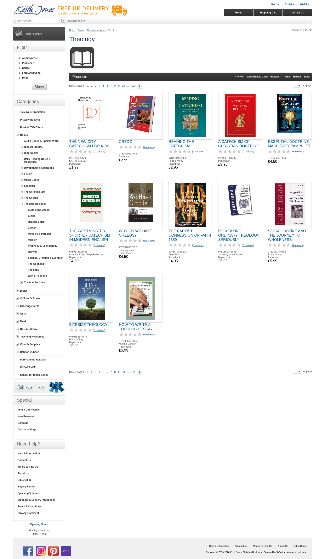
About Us (23, 473)
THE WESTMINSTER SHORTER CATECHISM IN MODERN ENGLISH (89, 235)
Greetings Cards (29, 306)
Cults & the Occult (39, 209)
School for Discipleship (34, 374)
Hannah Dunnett (29, 352)
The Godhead (36, 263)
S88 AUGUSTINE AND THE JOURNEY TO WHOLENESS (287, 235)
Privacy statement (28, 513)
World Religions (37, 275)
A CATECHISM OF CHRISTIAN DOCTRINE (238, 144)
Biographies (31, 153)
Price (287, 76)
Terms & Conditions (29, 506)
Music (23, 321)
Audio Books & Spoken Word (41, 141)
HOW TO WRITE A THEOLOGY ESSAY (136, 327)
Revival (32, 251)
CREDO (125, 142)
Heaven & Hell (36, 221)
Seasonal (29, 185)
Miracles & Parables (39, 233)
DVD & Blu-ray (28, 329)
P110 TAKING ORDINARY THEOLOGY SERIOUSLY (239, 235)
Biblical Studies (33, 147)
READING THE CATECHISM (181, 144)
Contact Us (24, 460)
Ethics (31, 215)
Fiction (28, 173)
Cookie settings (27, 429)
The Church (31, 197)
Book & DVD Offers (31, 127)
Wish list (304, 4)
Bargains (23, 422)
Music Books (31, 179)
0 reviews (99, 151)
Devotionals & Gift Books (39, 167)
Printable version (299, 30)
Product (274, 76)
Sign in (275, 4)
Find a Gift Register (29, 409)
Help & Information (29, 453)
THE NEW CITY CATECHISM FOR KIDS (89, 144)
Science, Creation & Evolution (45, 257)
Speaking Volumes (29, 493)
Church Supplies (30, 344)
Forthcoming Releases (33, 359)
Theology (33, 269)
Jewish (32, 227)
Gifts (23, 313)
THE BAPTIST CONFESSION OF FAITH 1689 (190, 235)
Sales (307, 76)
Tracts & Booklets (34, 282)
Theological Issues (96, 30)
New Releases (26, 416)
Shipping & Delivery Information (37, 499)
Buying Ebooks (27, 486)
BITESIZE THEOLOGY (88, 325)
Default (297, 76)
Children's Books (30, 298)
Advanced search (76, 20)
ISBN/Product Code (257, 76)
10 (123, 85)
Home (72, 30)
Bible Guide (25, 480)
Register (289, 4)
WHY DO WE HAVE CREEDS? (135, 233)
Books (81, 30)
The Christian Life (34, 191)
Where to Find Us (28, 466)
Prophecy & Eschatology (42, 245)
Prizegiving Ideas (30, 119)
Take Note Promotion (32, 112)
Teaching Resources (32, 336)
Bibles (24, 290)
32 (133, 85)
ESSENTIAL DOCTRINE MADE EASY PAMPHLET (289, 144)
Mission (32, 239)
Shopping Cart (268, 12)
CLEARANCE (28, 367)
